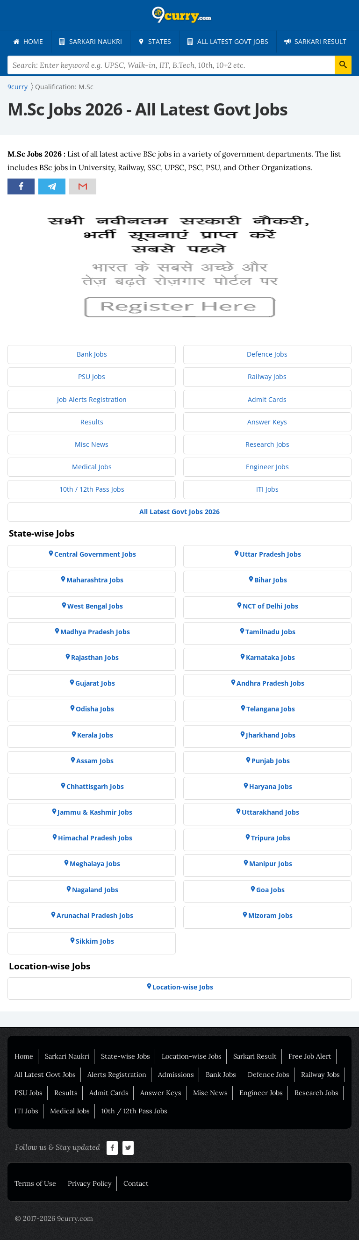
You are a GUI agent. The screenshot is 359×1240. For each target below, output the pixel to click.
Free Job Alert (309, 1056)
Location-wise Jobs (192, 1056)
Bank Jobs (221, 1074)
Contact (136, 1183)
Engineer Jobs (261, 1093)
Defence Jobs (268, 1074)
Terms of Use (35, 1183)
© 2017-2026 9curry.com (54, 1218)
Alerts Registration (116, 1074)
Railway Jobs (320, 1074)
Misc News (210, 1093)
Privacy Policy (90, 1183)
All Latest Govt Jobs (45, 1074)
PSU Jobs (28, 1093)
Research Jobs (316, 1093)
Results (66, 1093)
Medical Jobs (70, 1111)
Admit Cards (109, 1093)
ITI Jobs (26, 1111)
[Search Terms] (179, 65)
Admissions (176, 1074)
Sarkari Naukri (67, 1056)
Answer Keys (160, 1093)
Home (23, 1056)
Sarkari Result (255, 1056)
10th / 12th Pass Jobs (134, 1111)
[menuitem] (28, 41)
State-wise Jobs (125, 1056)
